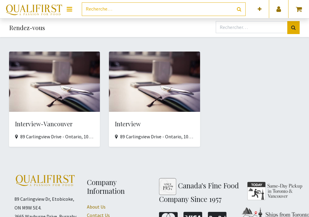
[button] (259, 9)
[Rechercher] (239, 9)
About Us (96, 207)
